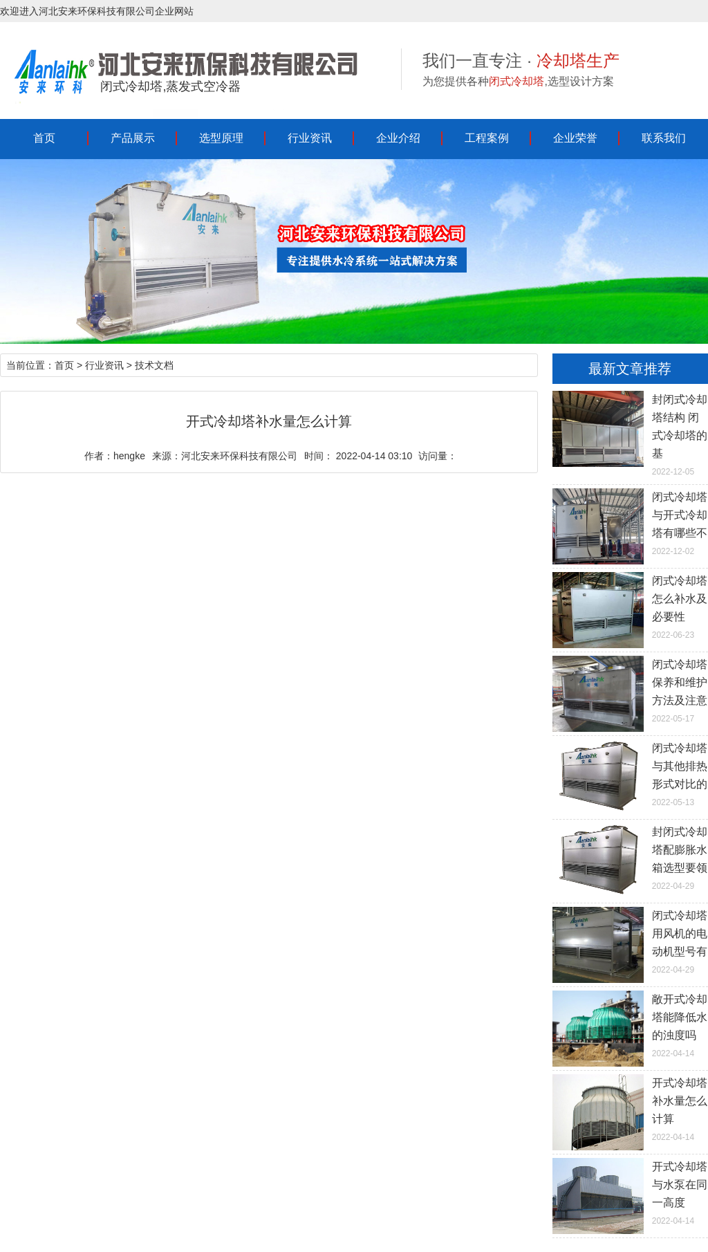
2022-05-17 (630, 690)
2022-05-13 (630, 773)
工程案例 (487, 138)
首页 (44, 138)
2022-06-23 (630, 606)
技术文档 (154, 365)
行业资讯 (310, 138)
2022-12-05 (630, 434)
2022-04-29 (630, 857)
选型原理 (221, 138)
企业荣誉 (575, 138)
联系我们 (664, 138)
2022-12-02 (630, 522)
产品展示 (133, 138)
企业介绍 (398, 138)
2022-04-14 (630, 1024)
